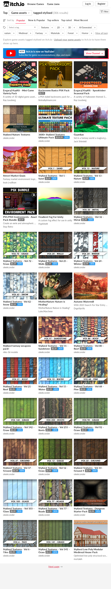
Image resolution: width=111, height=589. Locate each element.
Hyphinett (43, 223)
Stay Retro (8, 226)
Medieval (23, 33)
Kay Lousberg (9, 100)
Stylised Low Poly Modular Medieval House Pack (88, 551)
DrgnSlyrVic (79, 308)
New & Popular (36, 20)
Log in (88, 3)
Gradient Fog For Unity (50, 216)
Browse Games (35, 3)
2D (58, 27)
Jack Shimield (80, 141)
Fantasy (39, 33)
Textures (45, 27)
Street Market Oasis (14, 175)
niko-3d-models (10, 352)
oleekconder (9, 138)
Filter (104, 11)
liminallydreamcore (47, 100)
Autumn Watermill (84, 301)
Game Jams (53, 3)
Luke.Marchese (45, 311)
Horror (85, 33)
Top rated (66, 20)
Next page (53, 566)
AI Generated (85, 27)
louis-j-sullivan (9, 182)
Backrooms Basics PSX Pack (53, 90)
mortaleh (78, 559)
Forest (71, 33)
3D (69, 27)
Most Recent (81, 20)
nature (7, 33)
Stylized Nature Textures (16, 134)
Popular (20, 20)
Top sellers (53, 20)
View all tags (101, 33)
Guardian (79, 134)
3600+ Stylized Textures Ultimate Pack (51, 136)
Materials (55, 33)
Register (101, 3)
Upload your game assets (67, 39)
